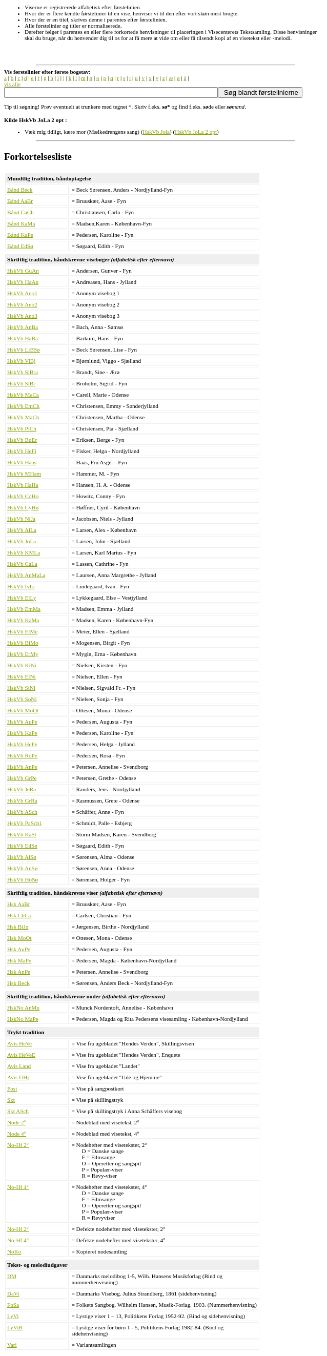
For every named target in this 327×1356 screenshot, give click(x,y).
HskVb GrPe (22, 778)
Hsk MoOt (19, 938)
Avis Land (19, 1066)
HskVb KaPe (22, 733)
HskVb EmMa (23, 609)
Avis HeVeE (21, 1055)
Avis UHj (18, 1077)
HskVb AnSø (22, 868)
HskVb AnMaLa (26, 575)
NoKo (14, 1251)
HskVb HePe (22, 744)
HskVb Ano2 (22, 304)
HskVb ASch (22, 812)
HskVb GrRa (22, 800)
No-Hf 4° (18, 1187)
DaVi (13, 1293)
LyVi (12, 1316)
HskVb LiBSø (23, 349)
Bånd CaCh (20, 212)
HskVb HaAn (22, 282)
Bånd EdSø (20, 246)
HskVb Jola (156, 132)
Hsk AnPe (18, 972)
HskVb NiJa (21, 519)
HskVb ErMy (22, 654)
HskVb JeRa (21, 789)
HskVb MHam (24, 473)
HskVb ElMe (22, 631)
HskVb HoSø (22, 879)
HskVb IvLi (21, 586)
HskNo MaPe (22, 1019)
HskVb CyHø (22, 507)
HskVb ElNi (21, 676)
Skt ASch (18, 1111)
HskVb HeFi (21, 451)
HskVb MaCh (23, 417)
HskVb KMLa (23, 552)
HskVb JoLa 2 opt (196, 132)
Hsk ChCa (19, 915)
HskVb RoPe (22, 755)
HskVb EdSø (22, 846)
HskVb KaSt (21, 834)
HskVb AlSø (21, 857)
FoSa (13, 1305)
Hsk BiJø (17, 926)
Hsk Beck (18, 983)
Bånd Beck (19, 190)
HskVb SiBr (21, 383)
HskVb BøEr (22, 440)
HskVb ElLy (21, 597)
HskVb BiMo (22, 643)
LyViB (15, 1327)
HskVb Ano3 (22, 316)
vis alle (12, 84)
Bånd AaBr (20, 201)
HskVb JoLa (21, 541)
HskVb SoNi (22, 699)
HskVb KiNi (21, 665)
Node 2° (16, 1122)
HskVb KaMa (23, 620)
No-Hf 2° (18, 1145)
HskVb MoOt (22, 710)
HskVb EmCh (23, 406)
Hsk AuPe (18, 949)
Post (12, 1088)
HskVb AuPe (22, 721)
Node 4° (16, 1134)
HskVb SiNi (21, 688)
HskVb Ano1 (22, 293)
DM (11, 1276)
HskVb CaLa (22, 564)
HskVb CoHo (22, 496)
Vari (12, 1345)
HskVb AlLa (21, 530)
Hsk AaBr (18, 904)
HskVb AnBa (22, 327)
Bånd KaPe (20, 235)
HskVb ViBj (21, 361)
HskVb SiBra (22, 372)
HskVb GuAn (23, 271)
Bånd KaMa (21, 223)
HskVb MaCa (23, 395)
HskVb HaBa (22, 338)
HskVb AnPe (22, 767)
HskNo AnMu (23, 1007)
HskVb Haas (21, 462)
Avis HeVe (19, 1043)
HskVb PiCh (21, 428)
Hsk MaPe (19, 960)
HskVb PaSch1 (24, 823)
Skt (11, 1100)
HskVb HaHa (22, 485)
